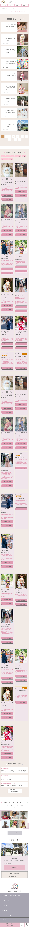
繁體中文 (24, 5)
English (4, 5)
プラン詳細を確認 (7, 199)
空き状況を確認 (7, 195)
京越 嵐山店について (14, 867)
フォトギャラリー (7, 915)
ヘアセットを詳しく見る (14, 833)
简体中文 (18, 5)
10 (23, 136)
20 (26, 136)
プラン (22, 924)
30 (10, 140)
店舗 (27, 924)
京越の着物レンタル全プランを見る (14, 790)
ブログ (4, 920)
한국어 (11, 5)
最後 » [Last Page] (19, 139)
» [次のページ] (15, 140)
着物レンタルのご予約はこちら (10, 925)
